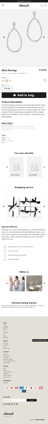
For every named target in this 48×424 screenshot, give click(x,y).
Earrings (14, 73)
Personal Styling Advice (40, 340)
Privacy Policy (6, 377)
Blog (4, 346)
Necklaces (6, 332)
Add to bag (24, 95)
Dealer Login (6, 362)
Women (9, 73)
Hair (4, 330)
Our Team (5, 344)
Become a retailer (8, 359)
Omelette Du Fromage (40, 419)
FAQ (4, 368)
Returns (5, 370)
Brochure (5, 382)
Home (3, 73)
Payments (5, 373)
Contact (5, 354)
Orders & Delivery (7, 371)
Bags (4, 325)
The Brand (5, 343)
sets (4, 334)
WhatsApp (5, 357)
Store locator (6, 355)
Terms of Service (7, 375)
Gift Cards (5, 337)
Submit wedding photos (9, 361)
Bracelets (5, 327)
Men (4, 335)
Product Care (6, 348)
